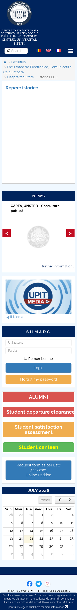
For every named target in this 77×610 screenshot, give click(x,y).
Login (39, 368)
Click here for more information (46, 607)
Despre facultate (20, 77)
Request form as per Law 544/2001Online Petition (39, 470)
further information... (58, 266)
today (45, 500)
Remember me (38, 359)
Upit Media (14, 317)
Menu (71, 51)
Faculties (18, 62)
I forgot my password (38, 379)
